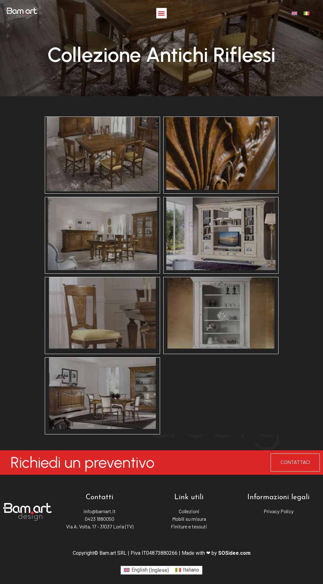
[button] (161, 13)
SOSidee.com (234, 553)
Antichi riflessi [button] (161, 114)
